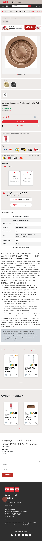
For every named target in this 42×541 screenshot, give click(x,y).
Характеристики (15, 18)
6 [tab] (22, 74)
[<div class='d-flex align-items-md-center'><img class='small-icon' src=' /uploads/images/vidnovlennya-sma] (30, 150)
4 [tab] (20, 74)
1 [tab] (17, 74)
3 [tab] (19, 74)
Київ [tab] (5, 166)
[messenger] (30, 535)
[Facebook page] (12, 535)
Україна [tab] (10, 166)
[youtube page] (26, 535)
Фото (33, 18)
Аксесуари (5, 21)
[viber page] (23, 535)
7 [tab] (23, 74)
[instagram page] (19, 535)
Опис (28, 18)
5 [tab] (21, 74)
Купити (20, 122)
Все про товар (6, 18)
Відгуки (23, 18)
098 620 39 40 (10, 519)
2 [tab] (18, 74)
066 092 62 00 (8, 505)
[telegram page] (15, 535)
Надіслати (7, 475)
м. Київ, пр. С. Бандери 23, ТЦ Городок (16, 511)
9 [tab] (24, 74)
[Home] (5, 2)
